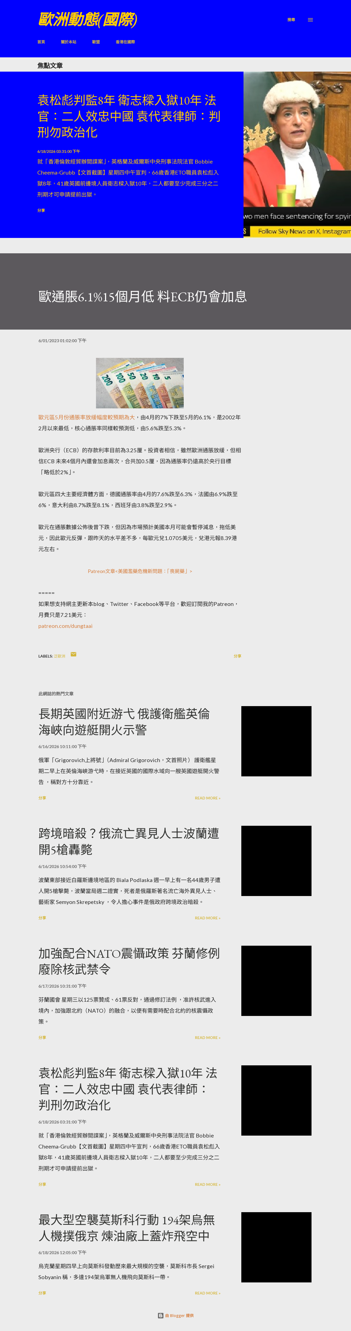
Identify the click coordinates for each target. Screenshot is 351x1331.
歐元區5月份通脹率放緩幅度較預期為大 (86, 417)
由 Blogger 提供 (175, 1315)
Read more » (207, 798)
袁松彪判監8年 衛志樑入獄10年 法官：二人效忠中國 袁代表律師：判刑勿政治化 (129, 116)
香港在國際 (125, 42)
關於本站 (68, 42)
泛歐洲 (59, 656)
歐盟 (96, 42)
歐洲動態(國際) (87, 19)
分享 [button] (41, 210)
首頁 (41, 42)
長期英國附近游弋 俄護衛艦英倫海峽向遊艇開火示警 (124, 722)
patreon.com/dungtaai (65, 625)
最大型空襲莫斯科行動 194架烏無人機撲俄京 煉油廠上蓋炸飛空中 (126, 1228)
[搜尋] (291, 19)
